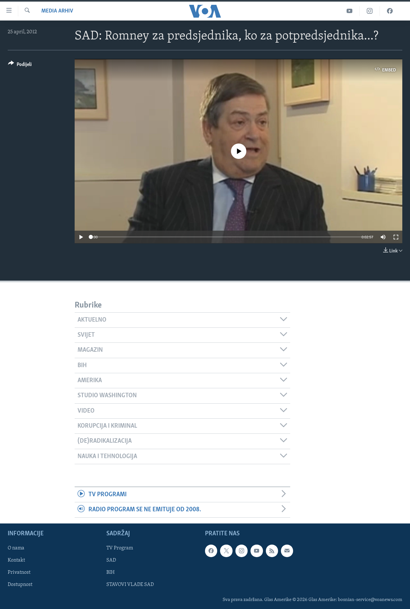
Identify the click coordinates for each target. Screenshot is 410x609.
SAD (111, 560)
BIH (110, 572)
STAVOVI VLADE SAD (130, 584)
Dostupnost (20, 584)
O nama (16, 548)
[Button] (20, 65)
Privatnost (19, 572)
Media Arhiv (57, 11)
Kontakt (16, 560)
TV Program (119, 548)
